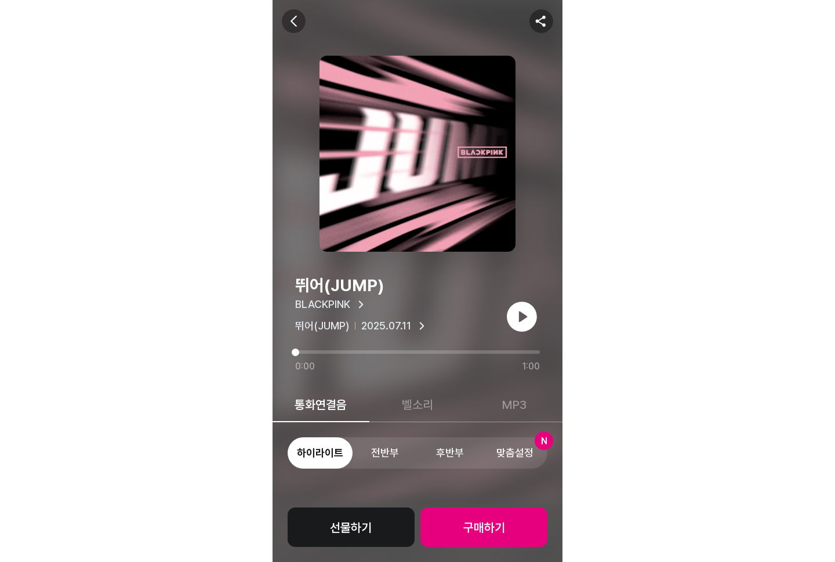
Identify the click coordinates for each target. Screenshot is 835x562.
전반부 (385, 453)
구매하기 (484, 527)
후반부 (450, 453)
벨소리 (417, 404)
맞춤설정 (521, 448)
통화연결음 (321, 404)
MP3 (514, 404)
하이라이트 (320, 453)
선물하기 (351, 527)
